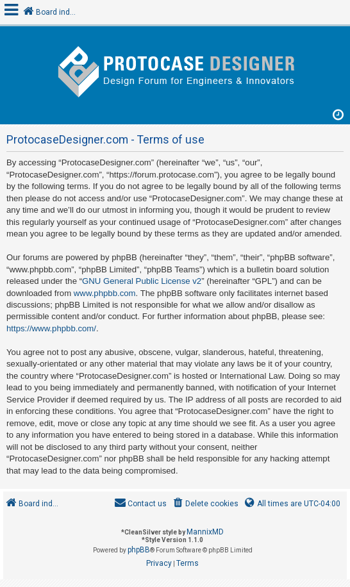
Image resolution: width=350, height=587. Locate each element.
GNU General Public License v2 (141, 281)
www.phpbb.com (105, 293)
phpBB (139, 549)
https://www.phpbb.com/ (51, 328)
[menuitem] (204, 504)
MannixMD (205, 531)
